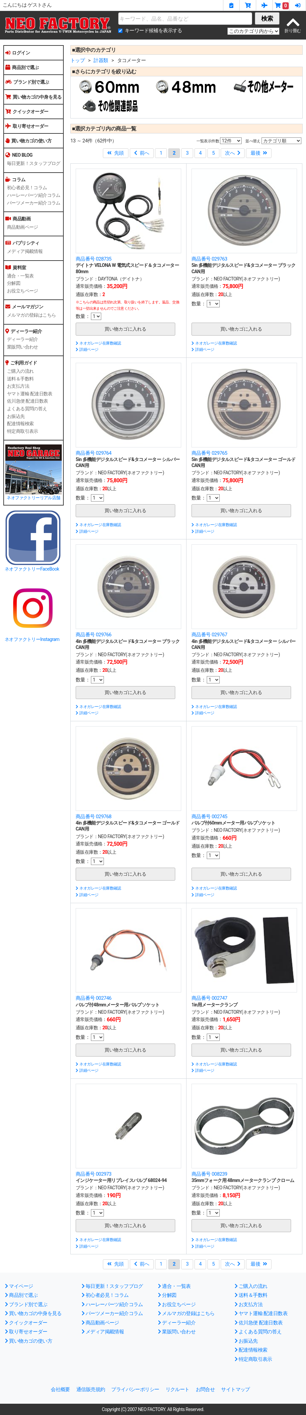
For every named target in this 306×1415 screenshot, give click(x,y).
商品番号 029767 (209, 635)
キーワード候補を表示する (153, 31)
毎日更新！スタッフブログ (33, 163)
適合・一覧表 (20, 275)
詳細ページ (87, 349)
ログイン (17, 52)
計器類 (101, 60)
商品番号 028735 (94, 259)
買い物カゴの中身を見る (33, 97)
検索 (267, 18)
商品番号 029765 (209, 453)
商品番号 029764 (94, 453)
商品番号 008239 (209, 1174)
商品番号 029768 (94, 817)
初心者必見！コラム (27, 187)
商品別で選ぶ (22, 67)
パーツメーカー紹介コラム (33, 202)
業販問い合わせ (22, 347)
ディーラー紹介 (22, 339)
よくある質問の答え (27, 408)
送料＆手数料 (20, 378)
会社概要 (60, 1389)
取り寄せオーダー (26, 126)
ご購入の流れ (20, 371)
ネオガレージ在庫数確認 (98, 343)
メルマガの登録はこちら (31, 315)
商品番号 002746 (94, 998)
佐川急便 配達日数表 (27, 401)
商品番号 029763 (209, 259)
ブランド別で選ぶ (27, 82)
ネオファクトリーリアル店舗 (33, 497)
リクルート (178, 1389)
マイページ (19, 1286)
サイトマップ (235, 1389)
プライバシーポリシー (135, 1389)
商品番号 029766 (94, 635)
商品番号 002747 (209, 998)
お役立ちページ (22, 290)
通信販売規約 (90, 1389)
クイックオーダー (26, 111)
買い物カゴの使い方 (28, 140)
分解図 (13, 283)
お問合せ (205, 1389)
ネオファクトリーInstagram (32, 639)
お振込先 (16, 416)
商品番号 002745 (209, 817)
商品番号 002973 (94, 1174)
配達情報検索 (20, 423)
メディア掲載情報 (24, 251)
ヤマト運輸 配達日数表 (29, 393)
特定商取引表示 (22, 431)
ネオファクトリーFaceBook (32, 569)
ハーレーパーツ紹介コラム (33, 195)
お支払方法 (18, 386)
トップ (77, 60)
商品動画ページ (22, 227)
